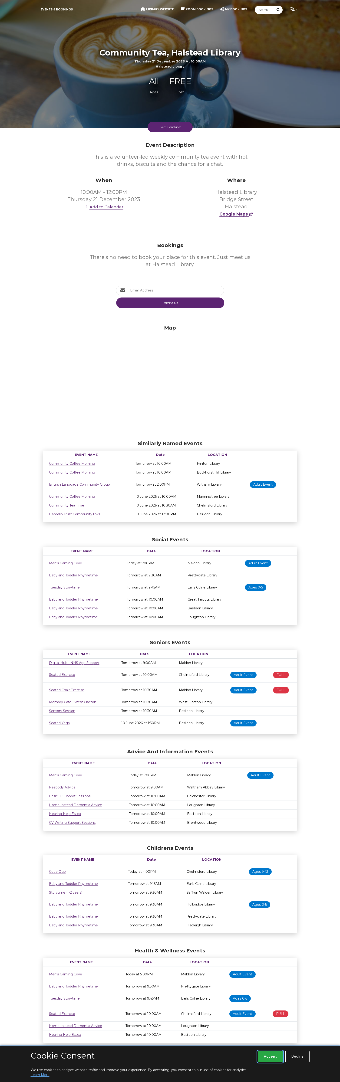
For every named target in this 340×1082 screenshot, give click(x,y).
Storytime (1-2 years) (65, 892)
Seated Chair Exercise (66, 690)
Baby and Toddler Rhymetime (73, 575)
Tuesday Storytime (64, 587)
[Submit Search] (278, 10)
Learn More (40, 1075)
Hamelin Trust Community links (74, 514)
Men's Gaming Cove (65, 563)
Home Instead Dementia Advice (75, 805)
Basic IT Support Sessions (69, 796)
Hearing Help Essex (65, 814)
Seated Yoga (59, 723)
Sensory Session (62, 711)
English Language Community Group (79, 484)
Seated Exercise (62, 675)
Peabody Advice (62, 787)
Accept (270, 1056)
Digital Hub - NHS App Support (74, 663)
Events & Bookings (56, 9)
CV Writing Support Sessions (72, 822)
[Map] (170, 381)
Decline (297, 1056)
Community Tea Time (66, 505)
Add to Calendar (103, 206)
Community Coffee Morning (72, 463)
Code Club (57, 872)
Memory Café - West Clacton (72, 702)
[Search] (264, 10)
